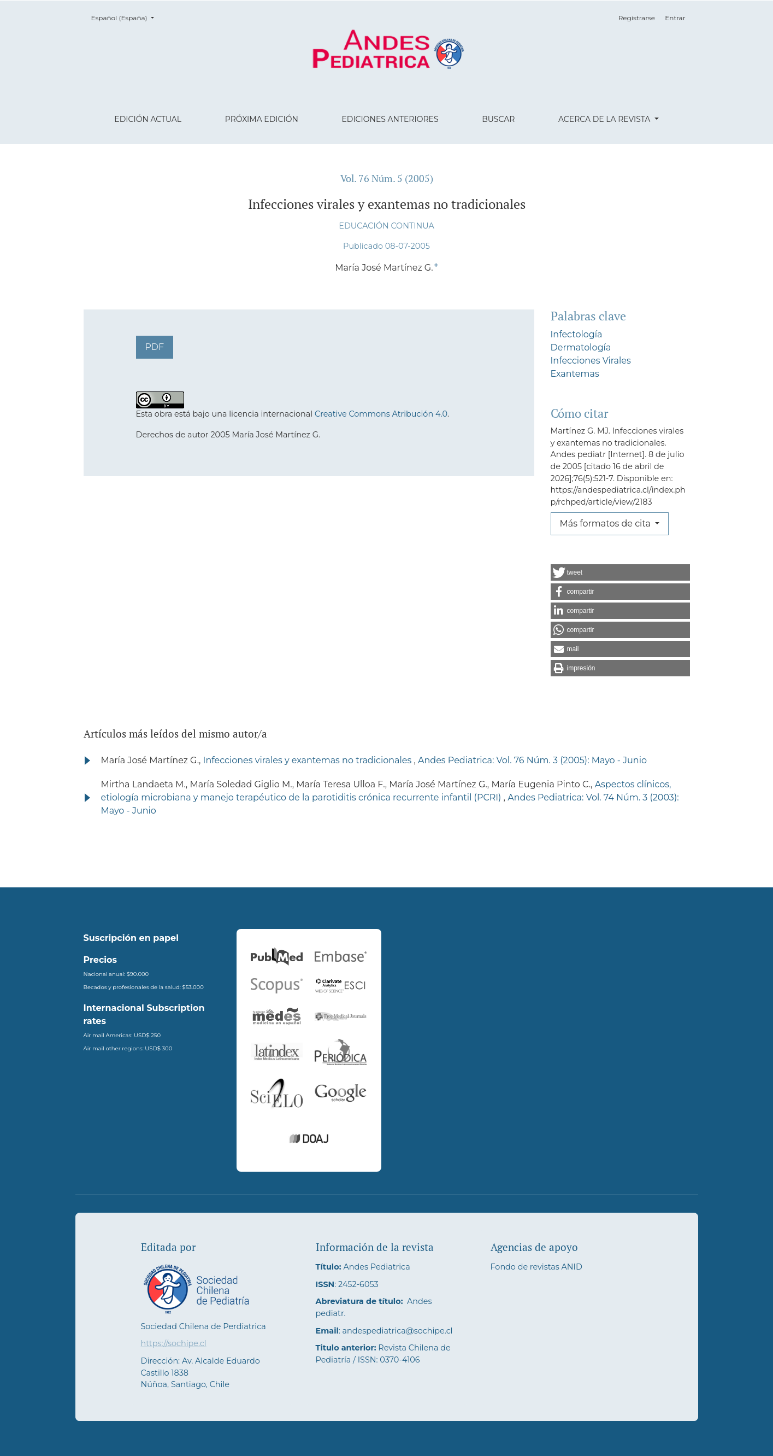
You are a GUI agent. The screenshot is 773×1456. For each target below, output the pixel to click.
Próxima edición (261, 119)
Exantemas (575, 374)
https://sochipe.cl (173, 1343)
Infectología (577, 334)
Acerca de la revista (605, 119)
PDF (154, 347)
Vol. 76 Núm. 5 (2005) (386, 178)
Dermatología (581, 347)
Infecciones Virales (591, 360)
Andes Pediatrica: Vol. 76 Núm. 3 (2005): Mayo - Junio (532, 760)
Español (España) (126, 17)
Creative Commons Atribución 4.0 (381, 414)
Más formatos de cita (606, 523)
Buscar (498, 119)
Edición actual (147, 119)
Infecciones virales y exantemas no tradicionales (308, 760)
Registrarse (636, 18)
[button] (620, 572)
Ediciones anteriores (389, 119)
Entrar (675, 18)
